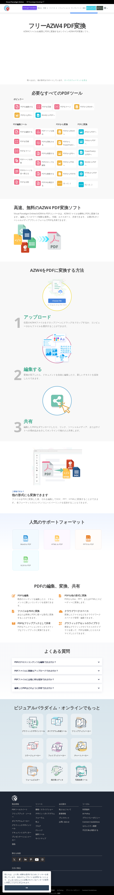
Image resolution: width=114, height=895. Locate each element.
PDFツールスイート (19, 809)
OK (27, 888)
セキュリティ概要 (89, 826)
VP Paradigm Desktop (35, 2)
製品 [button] (40, 8)
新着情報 (62, 813)
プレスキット (64, 818)
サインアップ (91, 8)
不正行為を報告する (90, 830)
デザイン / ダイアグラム (45, 813)
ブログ (38, 826)
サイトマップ (40, 838)
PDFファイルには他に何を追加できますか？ (34, 679)
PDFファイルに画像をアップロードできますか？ (36, 671)
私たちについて (65, 809)
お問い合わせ (64, 822)
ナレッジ (38, 830)
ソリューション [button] (64, 8)
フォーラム (39, 818)
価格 (84, 8)
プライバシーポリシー (91, 818)
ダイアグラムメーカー (20, 821)
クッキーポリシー (15, 880)
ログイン (100, 8)
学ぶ (37, 822)
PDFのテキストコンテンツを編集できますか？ (35, 662)
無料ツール (39, 834)
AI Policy (86, 813)
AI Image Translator (29, 8)
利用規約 (85, 809)
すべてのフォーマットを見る (75, 80)
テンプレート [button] (76, 8)
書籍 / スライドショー (44, 809)
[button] (45, 8)
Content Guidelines (91, 822)
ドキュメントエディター (21, 832)
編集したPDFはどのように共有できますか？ (34, 688)
